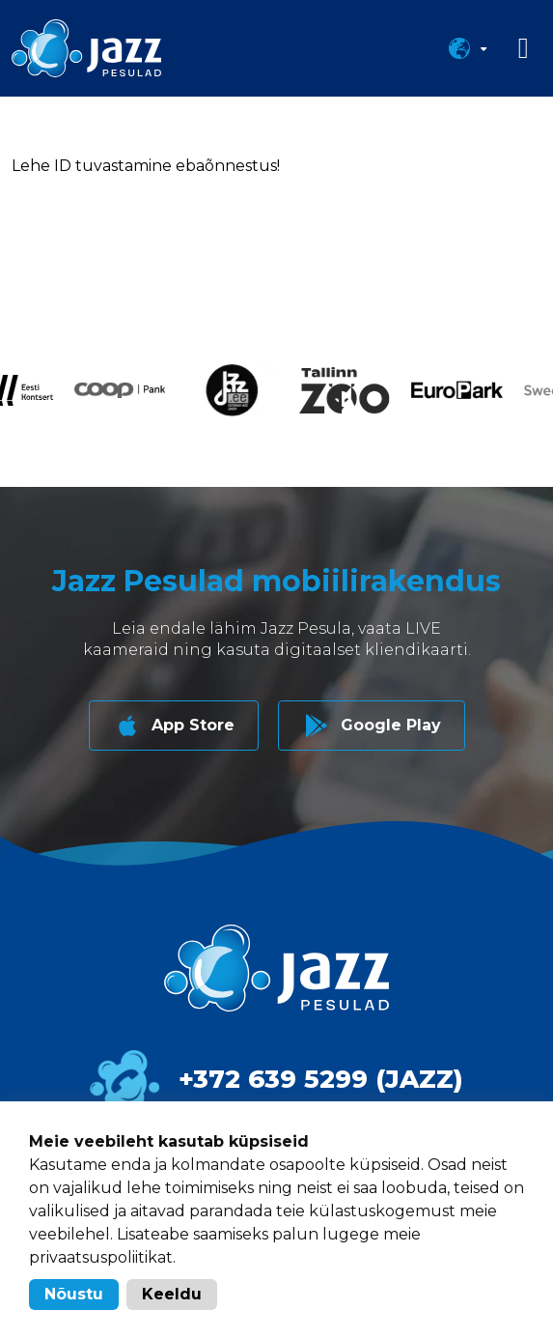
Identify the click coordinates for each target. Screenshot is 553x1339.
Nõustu (73, 1294)
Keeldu (172, 1294)
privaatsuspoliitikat (101, 1257)
